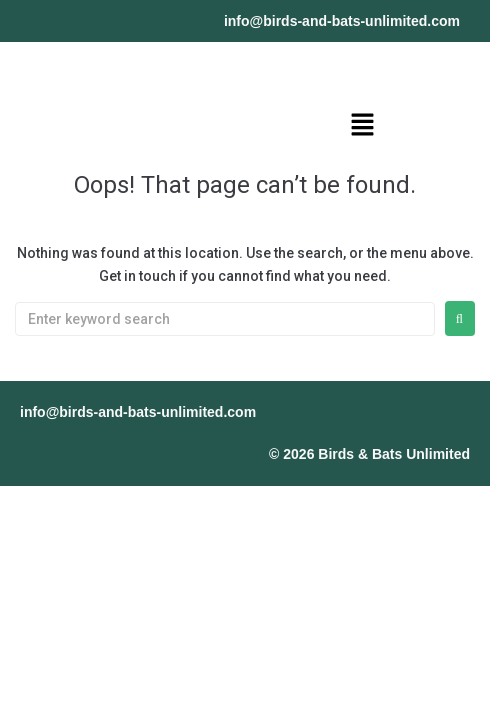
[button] (362, 126)
